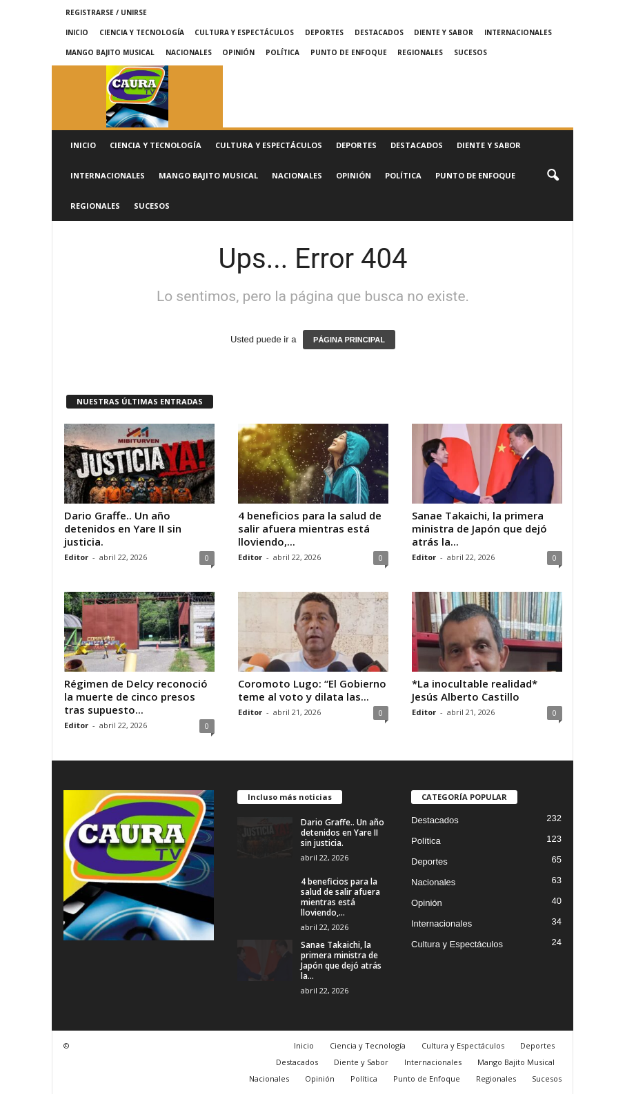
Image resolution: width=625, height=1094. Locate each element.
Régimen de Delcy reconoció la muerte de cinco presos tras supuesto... (136, 696)
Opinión (238, 52)
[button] (552, 176)
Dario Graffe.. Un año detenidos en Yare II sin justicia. (122, 528)
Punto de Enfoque (348, 52)
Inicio (77, 32)
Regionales (420, 52)
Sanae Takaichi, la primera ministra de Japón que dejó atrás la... (479, 528)
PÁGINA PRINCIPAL (349, 340)
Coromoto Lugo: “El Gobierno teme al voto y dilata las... (312, 690)
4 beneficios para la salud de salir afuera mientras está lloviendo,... (309, 528)
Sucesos (470, 52)
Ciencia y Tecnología (141, 32)
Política (282, 52)
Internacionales (518, 32)
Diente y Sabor (443, 32)
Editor (76, 557)
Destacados (379, 32)
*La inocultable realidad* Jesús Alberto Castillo (474, 690)
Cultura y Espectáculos (244, 32)
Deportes (324, 32)
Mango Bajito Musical (110, 52)
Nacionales (189, 52)
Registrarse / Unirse (106, 12)
